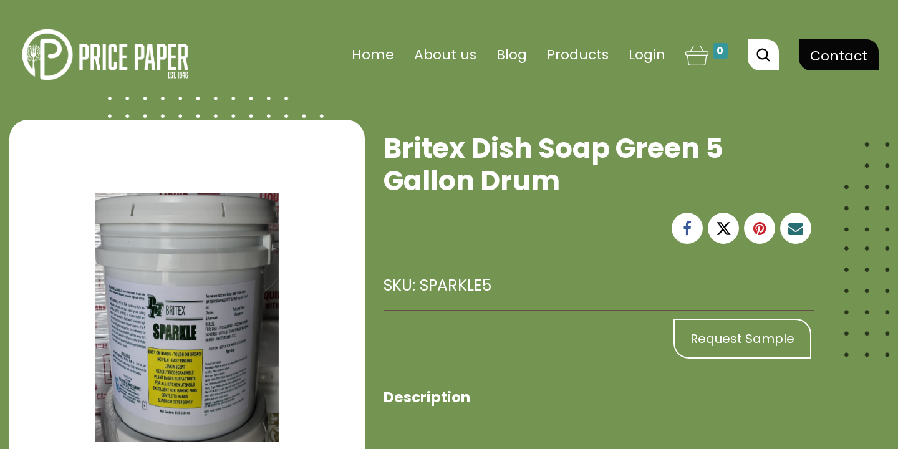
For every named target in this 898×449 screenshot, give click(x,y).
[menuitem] (373, 54)
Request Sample (742, 338)
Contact (838, 55)
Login (647, 54)
